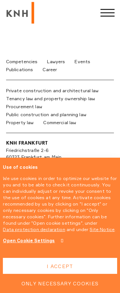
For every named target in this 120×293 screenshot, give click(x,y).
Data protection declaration (34, 229)
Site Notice (102, 229)
